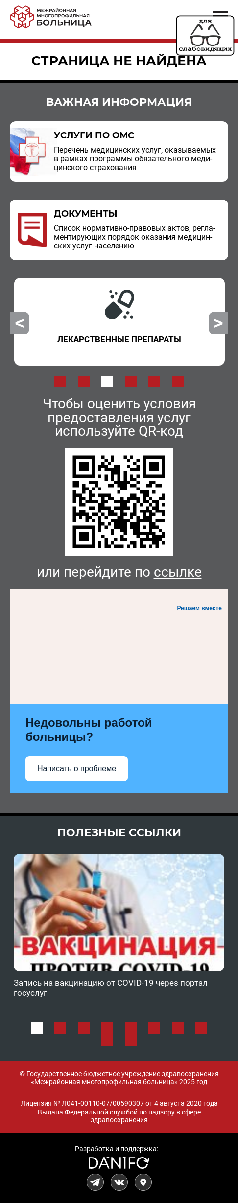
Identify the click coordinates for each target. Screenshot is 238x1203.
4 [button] (131, 381)
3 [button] (107, 381)
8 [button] (201, 1028)
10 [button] (131, 1040)
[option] (119, 322)
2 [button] (84, 381)
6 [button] (178, 381)
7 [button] (178, 1028)
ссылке (178, 572)
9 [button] (107, 1040)
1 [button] (60, 381)
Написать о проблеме (76, 768)
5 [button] (154, 381)
